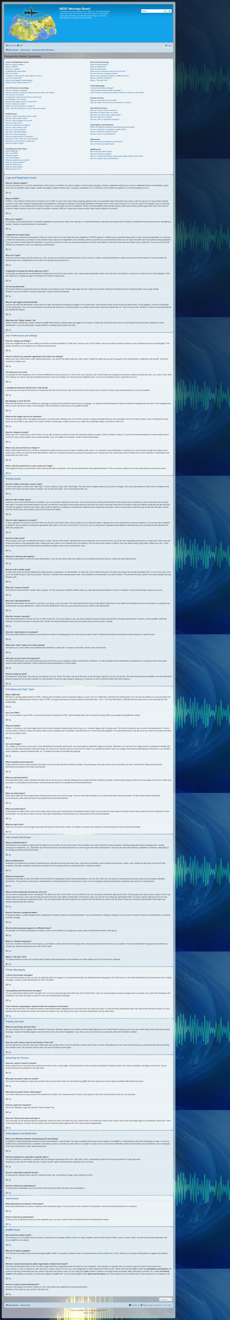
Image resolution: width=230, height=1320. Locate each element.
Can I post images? (13, 158)
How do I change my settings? (16, 90)
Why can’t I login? (12, 73)
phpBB (77, 406)
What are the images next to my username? (21, 101)
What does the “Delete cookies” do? (18, 82)
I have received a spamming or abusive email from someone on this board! (117, 92)
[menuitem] (20, 45)
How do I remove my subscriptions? (103, 134)
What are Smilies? (12, 155)
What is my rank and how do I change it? (20, 106)
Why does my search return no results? (104, 112)
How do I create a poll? (14, 123)
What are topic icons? (13, 169)
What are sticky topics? (14, 164)
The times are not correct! (15, 95)
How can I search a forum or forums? (103, 110)
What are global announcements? (18, 160)
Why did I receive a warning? (16, 134)
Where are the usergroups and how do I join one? (108, 71)
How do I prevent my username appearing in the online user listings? (30, 92)
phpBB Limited (71, 1238)
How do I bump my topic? (15, 143)
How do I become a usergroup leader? (104, 73)
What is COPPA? (12, 67)
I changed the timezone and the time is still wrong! (23, 97)
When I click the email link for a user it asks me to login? (26, 108)
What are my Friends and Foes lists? (103, 100)
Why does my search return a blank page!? (105, 115)
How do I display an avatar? (16, 104)
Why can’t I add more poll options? (18, 125)
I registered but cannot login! (16, 71)
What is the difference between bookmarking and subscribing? (112, 127)
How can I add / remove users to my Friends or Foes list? (110, 102)
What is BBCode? (12, 151)
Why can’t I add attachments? (16, 132)
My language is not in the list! (16, 99)
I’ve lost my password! (13, 78)
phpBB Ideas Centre (111, 1253)
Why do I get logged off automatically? (19, 80)
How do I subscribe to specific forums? (104, 131)
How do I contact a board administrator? (104, 158)
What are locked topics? (14, 167)
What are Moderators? (98, 67)
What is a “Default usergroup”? (101, 78)
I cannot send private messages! (101, 88)
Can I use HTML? (12, 153)
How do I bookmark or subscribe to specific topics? (108, 129)
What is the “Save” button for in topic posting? (22, 138)
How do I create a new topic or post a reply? (21, 116)
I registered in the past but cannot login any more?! (24, 76)
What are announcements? (15, 162)
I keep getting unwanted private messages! (105, 90)
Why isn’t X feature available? (100, 154)
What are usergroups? (98, 69)
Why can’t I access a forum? (16, 130)
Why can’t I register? (13, 69)
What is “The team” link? (99, 80)
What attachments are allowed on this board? (106, 141)
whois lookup (11, 1269)
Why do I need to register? (15, 64)
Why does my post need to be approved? (20, 141)
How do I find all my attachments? (102, 144)
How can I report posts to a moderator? (20, 136)
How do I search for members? (101, 117)
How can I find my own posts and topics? (104, 119)
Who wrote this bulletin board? (101, 151)
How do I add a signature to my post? (19, 120)
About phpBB (11, 1240)
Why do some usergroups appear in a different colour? (109, 76)
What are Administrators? (99, 64)
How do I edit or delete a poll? (16, 127)
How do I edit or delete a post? (16, 118)
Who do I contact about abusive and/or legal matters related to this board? (116, 156)
